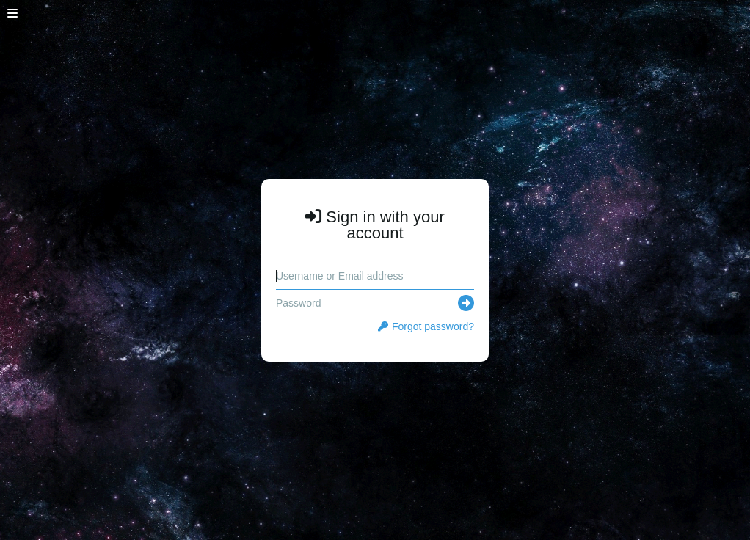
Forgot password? (426, 326)
